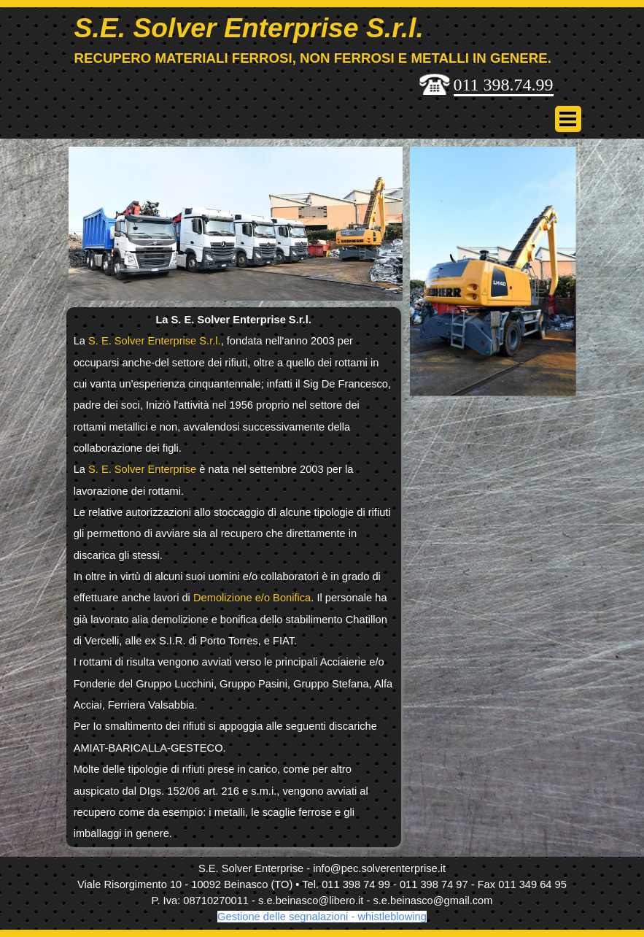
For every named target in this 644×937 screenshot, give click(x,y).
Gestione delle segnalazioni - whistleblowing (322, 916)
